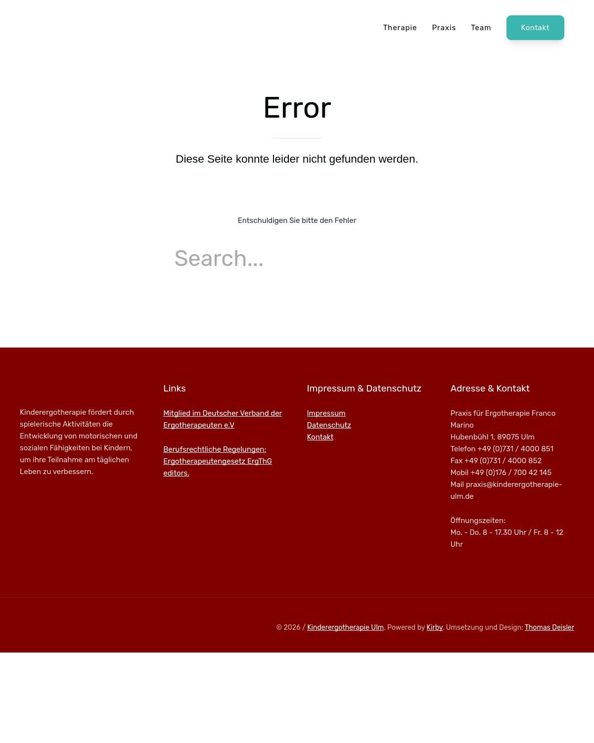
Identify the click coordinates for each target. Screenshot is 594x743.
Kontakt (535, 27)
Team (481, 27)
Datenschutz (329, 425)
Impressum (326, 413)
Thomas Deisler (549, 627)
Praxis (444, 27)
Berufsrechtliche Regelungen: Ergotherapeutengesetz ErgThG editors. (217, 461)
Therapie (400, 27)
